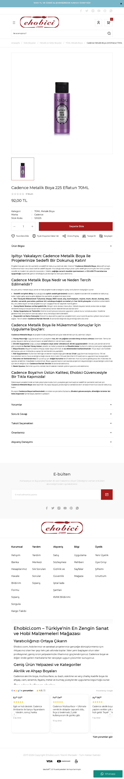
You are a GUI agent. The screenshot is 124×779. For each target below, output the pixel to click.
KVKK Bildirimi (62, 604)
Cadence (39, 215)
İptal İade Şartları (59, 594)
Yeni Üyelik (102, 562)
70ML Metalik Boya (44, 211)
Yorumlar (16, 411)
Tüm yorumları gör (103, 744)
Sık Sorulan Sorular (39, 580)
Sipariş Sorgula (16, 608)
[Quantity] (23, 226)
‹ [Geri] (14, 721)
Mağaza (79, 583)
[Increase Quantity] (32, 226)
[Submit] (107, 501)
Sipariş (36, 590)
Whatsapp (108, 774)
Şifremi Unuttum (101, 580)
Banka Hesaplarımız (19, 573)
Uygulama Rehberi (80, 566)
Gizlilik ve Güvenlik (59, 580)
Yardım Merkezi (37, 566)
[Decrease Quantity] (14, 226)
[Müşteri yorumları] (62, 721)
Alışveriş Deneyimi (22, 448)
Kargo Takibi (19, 618)
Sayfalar (79, 576)
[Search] (62, 33)
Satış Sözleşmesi (60, 566)
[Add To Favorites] (20, 236)
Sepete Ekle (76, 226)
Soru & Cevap (19, 421)
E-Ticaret (55, 777)
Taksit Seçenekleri (22, 430)
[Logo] (39, 22)
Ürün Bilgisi (18, 253)
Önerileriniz (18, 439)
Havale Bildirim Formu (16, 590)
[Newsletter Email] (62, 501)
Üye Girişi (101, 569)
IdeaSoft (46, 777)
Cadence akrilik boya (26, 683)
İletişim (15, 562)
